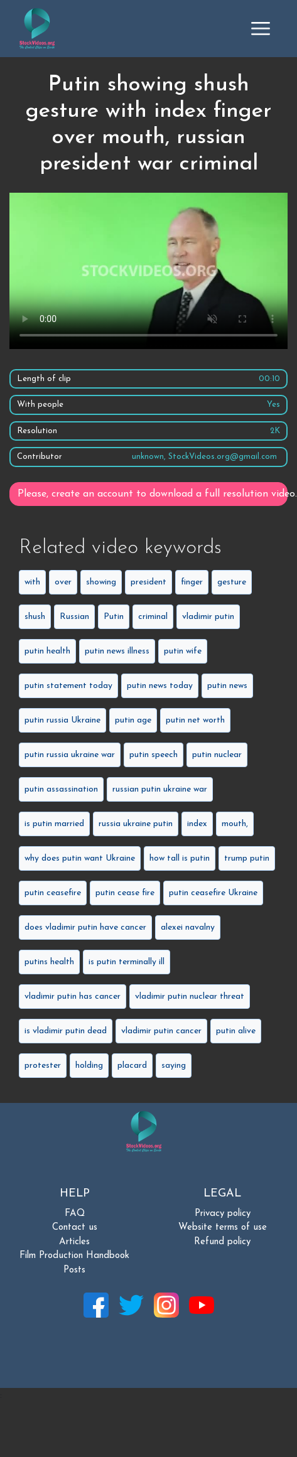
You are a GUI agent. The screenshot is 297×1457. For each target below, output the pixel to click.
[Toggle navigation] (261, 28)
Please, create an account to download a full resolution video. (153, 494)
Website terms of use (222, 1227)
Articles (74, 1242)
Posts (74, 1270)
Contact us (74, 1227)
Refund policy (222, 1242)
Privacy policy (223, 1213)
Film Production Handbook (74, 1256)
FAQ (75, 1213)
